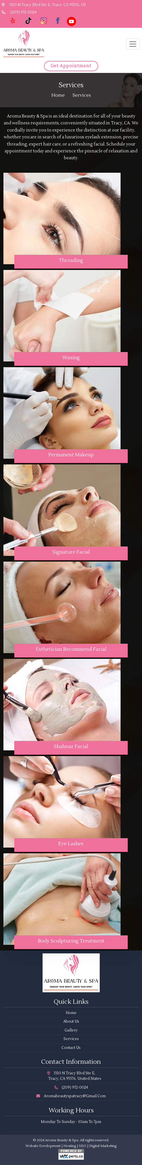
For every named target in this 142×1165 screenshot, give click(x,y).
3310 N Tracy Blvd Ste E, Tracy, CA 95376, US (44, 5)
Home (58, 95)
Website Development (43, 1146)
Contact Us (71, 1047)
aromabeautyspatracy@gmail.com (71, 1096)
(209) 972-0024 (19, 12)
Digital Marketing (103, 1146)
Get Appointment (71, 66)
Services (71, 1039)
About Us (71, 1021)
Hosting (69, 1146)
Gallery (71, 1030)
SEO (82, 1146)
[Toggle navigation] (133, 44)
